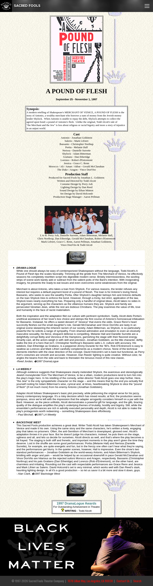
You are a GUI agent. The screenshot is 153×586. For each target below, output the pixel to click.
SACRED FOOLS (20, 6)
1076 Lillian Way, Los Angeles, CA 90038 (90, 581)
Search (137, 581)
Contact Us (123, 581)
